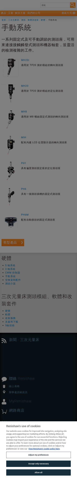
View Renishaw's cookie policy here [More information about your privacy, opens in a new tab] (44, 455)
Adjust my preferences (38, 461)
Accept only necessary (38, 470)
